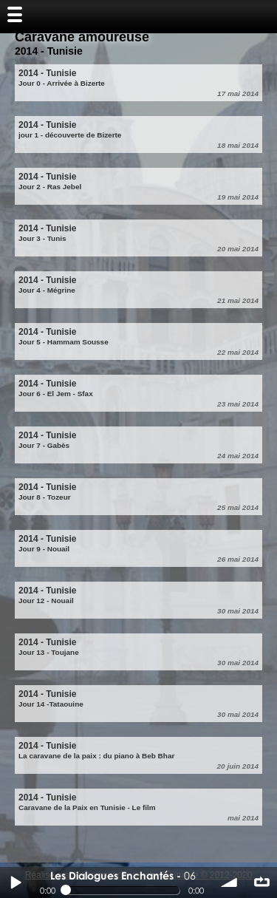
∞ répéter (261, 882)
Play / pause (15, 882)
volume (229, 882)
